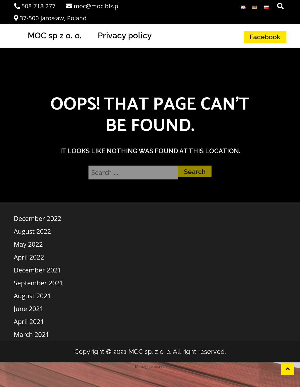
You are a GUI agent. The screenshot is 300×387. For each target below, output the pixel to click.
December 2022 (37, 218)
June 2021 (28, 308)
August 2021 (32, 295)
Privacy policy (125, 35)
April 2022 (29, 257)
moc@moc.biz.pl (93, 6)
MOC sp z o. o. (55, 35)
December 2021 (37, 270)
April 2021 (29, 321)
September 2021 (38, 283)
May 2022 (28, 244)
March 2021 (31, 334)
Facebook (265, 37)
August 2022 (32, 231)
